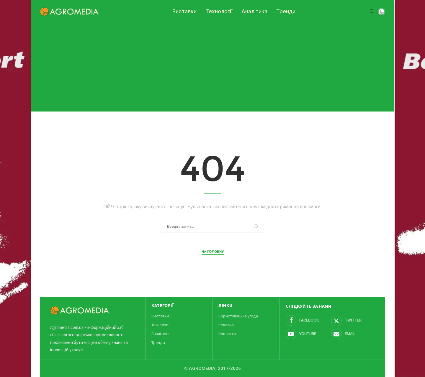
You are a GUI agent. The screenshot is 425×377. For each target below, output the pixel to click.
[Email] (353, 334)
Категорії (162, 305)
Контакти (227, 334)
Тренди (285, 11)
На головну (213, 252)
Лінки (225, 305)
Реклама (226, 325)
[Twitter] (353, 320)
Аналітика (254, 11)
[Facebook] (307, 320)
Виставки (184, 11)
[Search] (372, 11)
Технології (219, 11)
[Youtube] (307, 334)
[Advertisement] (212, 64)
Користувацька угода (238, 316)
